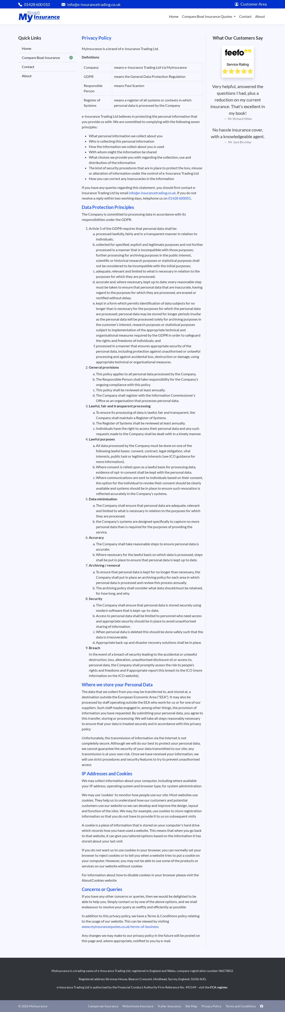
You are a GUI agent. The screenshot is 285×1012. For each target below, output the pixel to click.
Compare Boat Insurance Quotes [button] (207, 16)
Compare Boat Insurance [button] (47, 57)
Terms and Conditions (241, 1006)
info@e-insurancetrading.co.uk (152, 193)
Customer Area (251, 4)
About (260, 16)
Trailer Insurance (169, 1006)
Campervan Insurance (103, 1006)
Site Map (191, 1006)
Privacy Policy (211, 1006)
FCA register (219, 987)
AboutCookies (93, 880)
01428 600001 (179, 198)
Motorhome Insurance (137, 1006)
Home (173, 16)
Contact (245, 16)
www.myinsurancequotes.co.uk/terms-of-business (120, 926)
